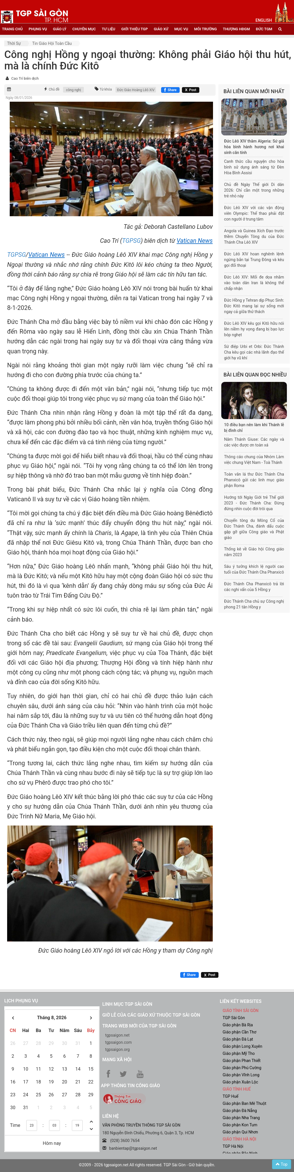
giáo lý (59, 29)
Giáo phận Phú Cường (242, 1067)
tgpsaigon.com (118, 1042)
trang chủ (12, 29)
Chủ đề (54, 89)
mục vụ (181, 29)
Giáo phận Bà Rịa (238, 1025)
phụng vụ (38, 29)
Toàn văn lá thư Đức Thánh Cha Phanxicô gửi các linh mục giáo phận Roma (254, 480)
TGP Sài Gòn (234, 1017)
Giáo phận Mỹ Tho (239, 1053)
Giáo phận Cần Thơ (239, 1032)
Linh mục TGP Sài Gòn (127, 1004)
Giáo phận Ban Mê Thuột (244, 1103)
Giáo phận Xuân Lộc (240, 1082)
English (264, 20)
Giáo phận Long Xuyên (242, 1046)
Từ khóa (106, 89)
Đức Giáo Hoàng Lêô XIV (136, 90)
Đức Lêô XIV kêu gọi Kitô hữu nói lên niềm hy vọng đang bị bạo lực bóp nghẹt (254, 329)
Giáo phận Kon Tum (240, 1125)
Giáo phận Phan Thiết (242, 1060)
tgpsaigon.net (117, 1035)
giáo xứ (161, 29)
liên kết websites (240, 1001)
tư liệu (108, 29)
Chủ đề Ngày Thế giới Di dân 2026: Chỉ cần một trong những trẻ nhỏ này (254, 190)
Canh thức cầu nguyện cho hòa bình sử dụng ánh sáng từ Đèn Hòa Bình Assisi (254, 167)
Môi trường (205, 29)
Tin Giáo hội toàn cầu (52, 43)
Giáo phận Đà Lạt (238, 1039)
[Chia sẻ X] (190, 90)
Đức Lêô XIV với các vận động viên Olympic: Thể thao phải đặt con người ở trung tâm (254, 213)
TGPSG (131, 240)
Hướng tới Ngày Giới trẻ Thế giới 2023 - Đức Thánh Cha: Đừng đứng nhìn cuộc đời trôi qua (254, 503)
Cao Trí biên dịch (24, 78)
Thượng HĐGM (236, 29)
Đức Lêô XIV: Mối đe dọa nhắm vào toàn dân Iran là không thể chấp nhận (254, 283)
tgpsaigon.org (117, 1049)
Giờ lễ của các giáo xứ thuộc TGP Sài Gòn (151, 1015)
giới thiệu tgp (134, 29)
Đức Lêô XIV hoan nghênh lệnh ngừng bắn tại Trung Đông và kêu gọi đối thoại (254, 260)
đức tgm (264, 29)
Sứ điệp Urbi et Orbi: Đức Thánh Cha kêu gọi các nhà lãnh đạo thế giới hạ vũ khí (254, 352)
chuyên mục (84, 29)
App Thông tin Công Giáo (130, 1085)
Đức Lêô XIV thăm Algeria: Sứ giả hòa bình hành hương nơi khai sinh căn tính (254, 147)
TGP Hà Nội (233, 1146)
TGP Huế (230, 1096)
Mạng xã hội (117, 1059)
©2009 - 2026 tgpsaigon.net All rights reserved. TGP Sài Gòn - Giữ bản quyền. (147, 1165)
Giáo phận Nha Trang (241, 1117)
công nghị (73, 90)
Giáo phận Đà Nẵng (240, 1110)
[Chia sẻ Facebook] (170, 90)
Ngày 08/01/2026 (19, 98)
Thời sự (14, 43)
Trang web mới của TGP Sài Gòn (139, 1026)
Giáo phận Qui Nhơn (240, 1132)
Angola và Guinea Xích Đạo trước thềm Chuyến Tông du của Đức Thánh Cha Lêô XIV (254, 237)
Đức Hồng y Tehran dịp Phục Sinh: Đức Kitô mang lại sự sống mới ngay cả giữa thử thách (254, 306)
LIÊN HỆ (110, 1116)
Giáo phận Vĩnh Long (241, 1075)
